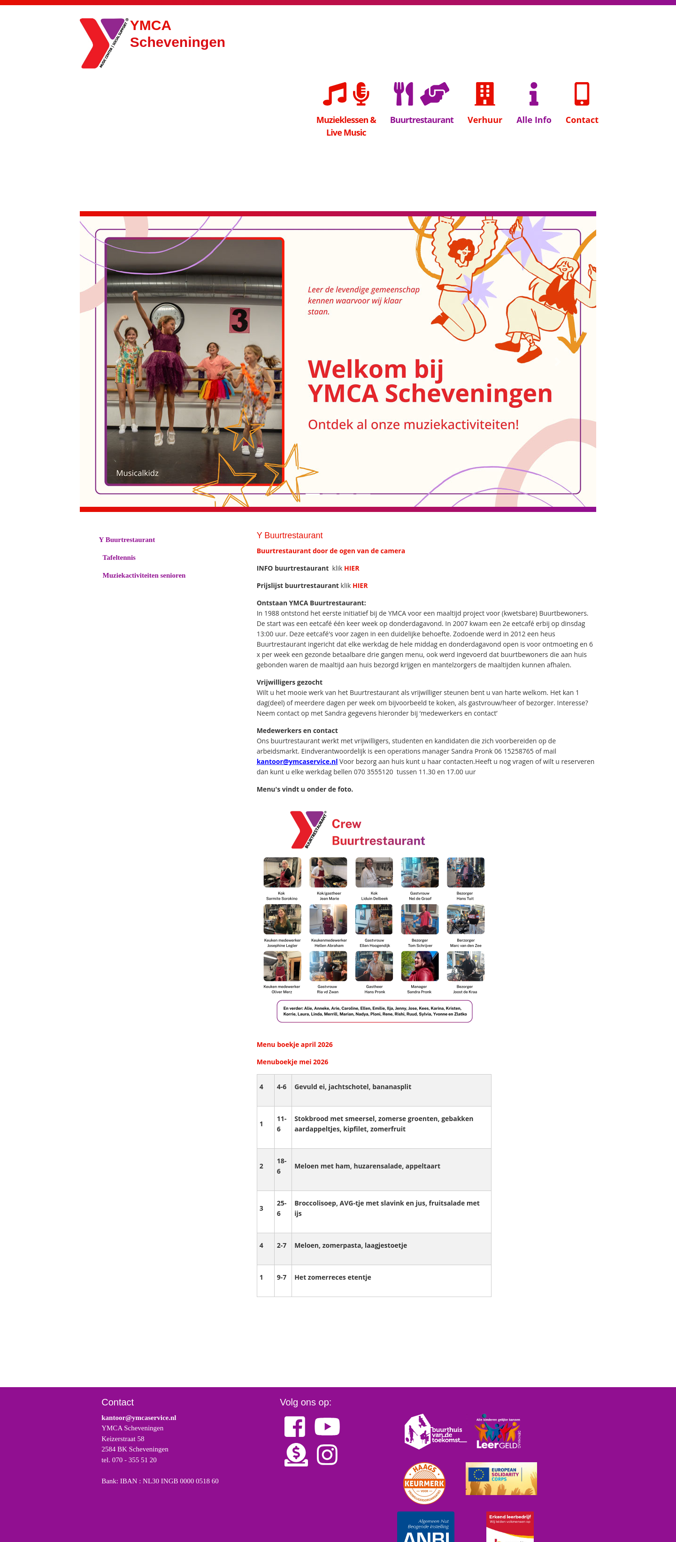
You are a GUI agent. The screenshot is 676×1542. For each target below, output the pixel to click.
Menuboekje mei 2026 (292, 1061)
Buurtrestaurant (421, 119)
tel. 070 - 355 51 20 (129, 1460)
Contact (582, 102)
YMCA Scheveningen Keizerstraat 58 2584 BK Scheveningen (134, 1438)
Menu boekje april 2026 (295, 1044)
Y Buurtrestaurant (128, 539)
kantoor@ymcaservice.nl (297, 761)
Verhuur (485, 102)
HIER (351, 568)
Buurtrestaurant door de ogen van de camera (331, 550)
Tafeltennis (119, 558)
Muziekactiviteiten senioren (144, 576)
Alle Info (534, 102)
